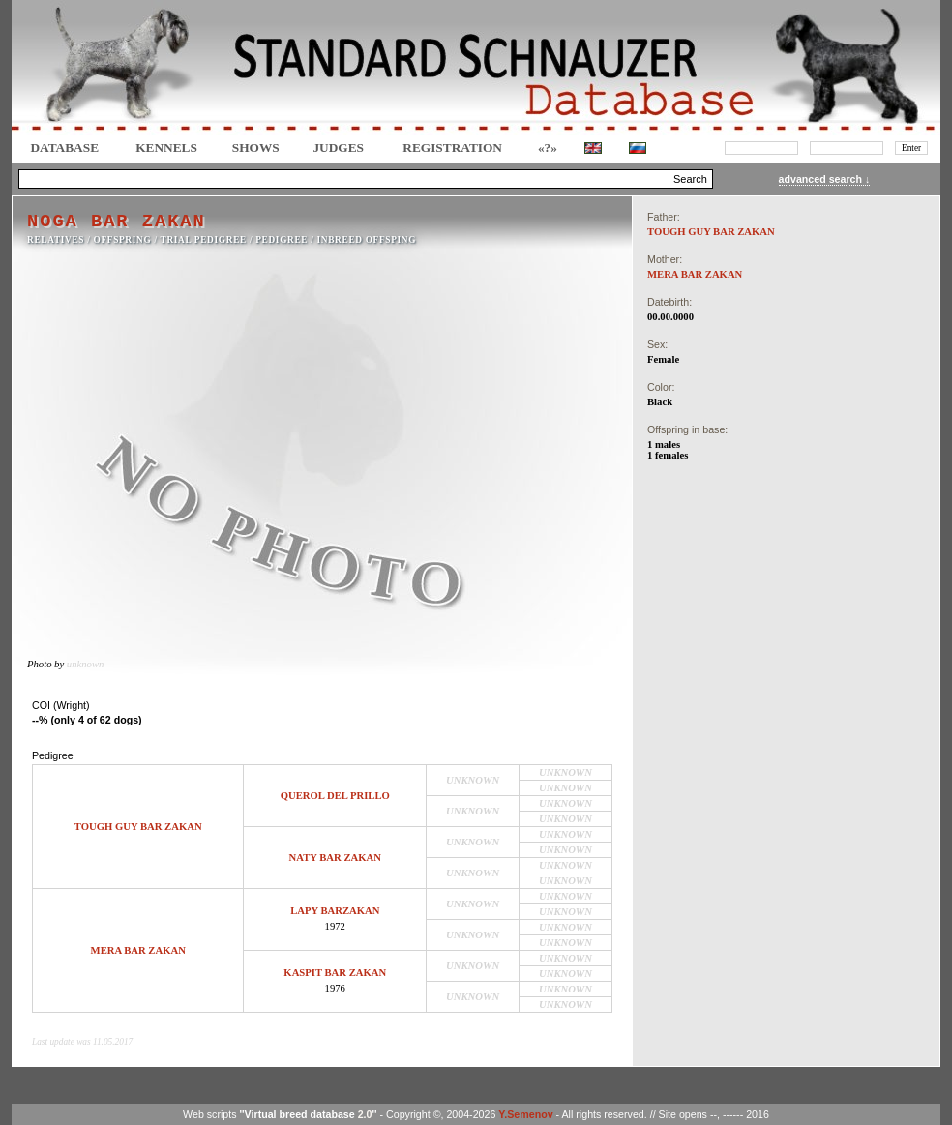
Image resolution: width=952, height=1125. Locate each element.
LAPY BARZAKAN (334, 910)
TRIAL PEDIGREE (204, 240)
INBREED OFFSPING (367, 240)
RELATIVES (55, 240)
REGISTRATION (452, 147)
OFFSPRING (123, 240)
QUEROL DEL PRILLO (335, 795)
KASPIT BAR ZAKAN (334, 972)
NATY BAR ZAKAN (335, 857)
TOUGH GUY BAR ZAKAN (138, 826)
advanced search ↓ (825, 179)
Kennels (166, 147)
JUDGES (338, 147)
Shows (256, 147)
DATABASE (64, 147)
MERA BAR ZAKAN (138, 950)
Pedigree (281, 240)
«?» (547, 147)
